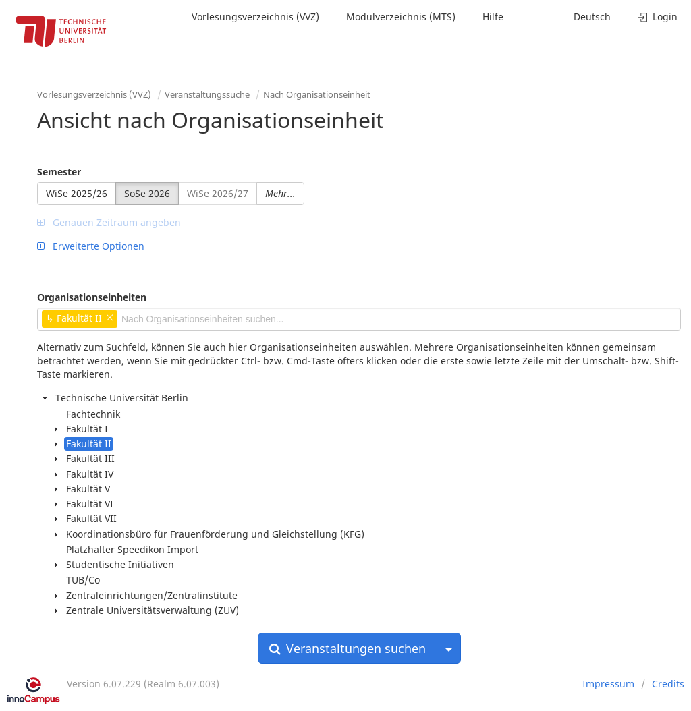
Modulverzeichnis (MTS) (400, 16)
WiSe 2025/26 (76, 193)
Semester (59, 171)
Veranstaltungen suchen (347, 648)
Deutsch (592, 16)
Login (658, 16)
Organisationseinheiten (91, 297)
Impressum (608, 683)
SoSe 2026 (147, 193)
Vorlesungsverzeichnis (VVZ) (255, 16)
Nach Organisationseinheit (316, 94)
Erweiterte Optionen (90, 245)
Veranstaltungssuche (207, 94)
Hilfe (492, 16)
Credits (668, 683)
